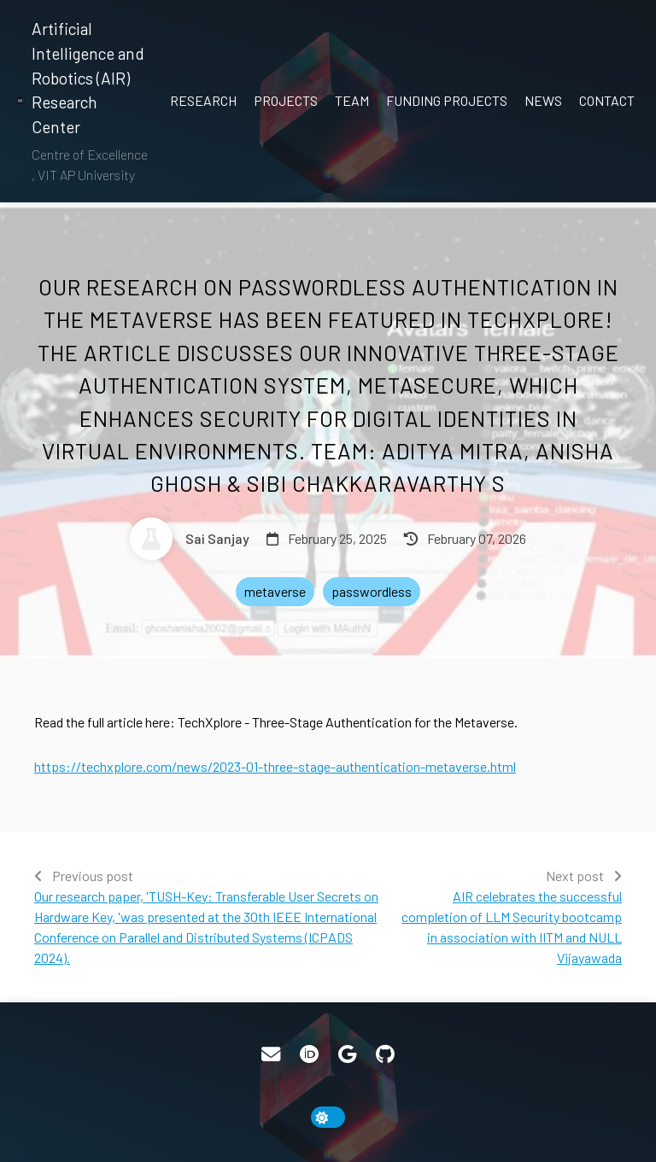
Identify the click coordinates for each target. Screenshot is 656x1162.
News (543, 100)
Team (352, 100)
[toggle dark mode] (328, 1117)
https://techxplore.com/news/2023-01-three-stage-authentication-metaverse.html (275, 766)
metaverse (275, 591)
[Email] (270, 1054)
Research (203, 100)
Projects (286, 100)
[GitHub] (385, 1054)
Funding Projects (446, 100)
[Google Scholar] (347, 1054)
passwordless (371, 591)
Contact (607, 100)
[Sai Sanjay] (189, 538)
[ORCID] (309, 1054)
